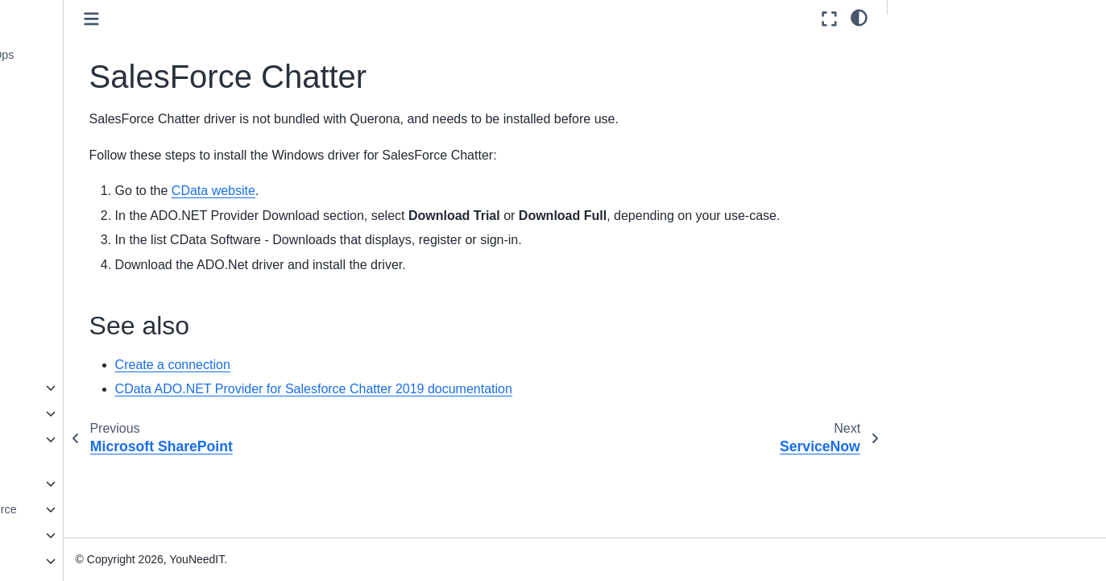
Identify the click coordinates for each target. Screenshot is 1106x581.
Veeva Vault (77, 311)
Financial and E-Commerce (104, 509)
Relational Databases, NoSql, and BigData (90, 449)
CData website (371, 190)
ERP (46, 483)
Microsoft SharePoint (101, 132)
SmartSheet (77, 234)
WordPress (75, 336)
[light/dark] (859, 17)
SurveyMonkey (85, 285)
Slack (61, 208)
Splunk (64, 259)
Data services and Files (94, 413)
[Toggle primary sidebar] (249, 19)
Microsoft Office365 (97, 106)
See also (923, 49)
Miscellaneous (70, 560)
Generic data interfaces (94, 535)
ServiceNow (78, 182)
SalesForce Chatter (99, 157)
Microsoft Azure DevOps (109, 54)
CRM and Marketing (85, 387)
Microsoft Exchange (97, 80)
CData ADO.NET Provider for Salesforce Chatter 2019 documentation (471, 410)
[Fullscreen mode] (829, 19)
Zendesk (69, 361)
